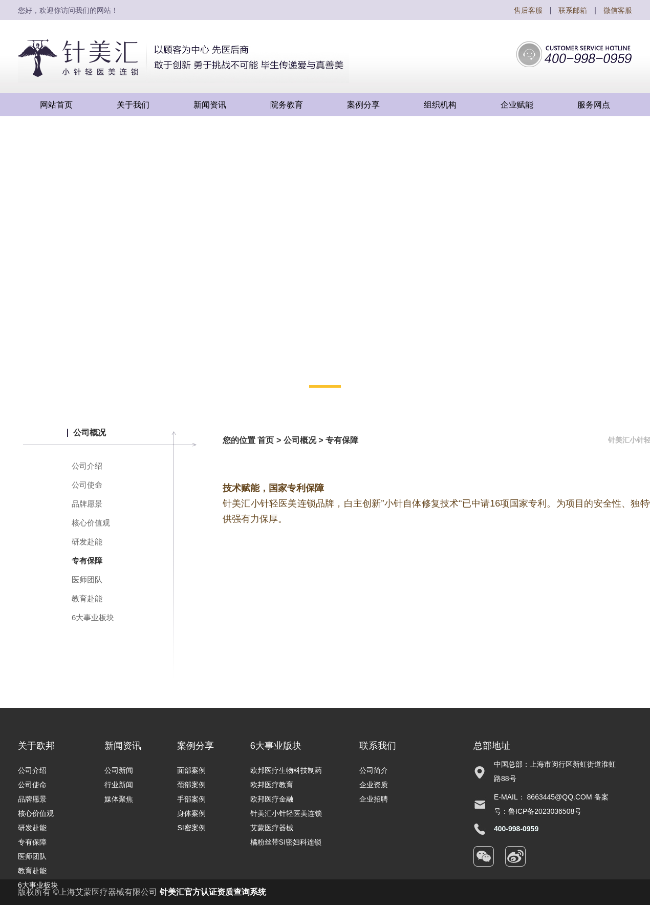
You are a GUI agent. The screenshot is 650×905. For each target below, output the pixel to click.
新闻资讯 (122, 746)
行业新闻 (118, 785)
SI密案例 (191, 828)
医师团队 (87, 579)
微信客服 (617, 10)
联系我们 (377, 746)
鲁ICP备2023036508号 (544, 811)
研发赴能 (87, 541)
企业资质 (373, 785)
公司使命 (87, 484)
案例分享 (195, 746)
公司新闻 (118, 770)
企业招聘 (373, 799)
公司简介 (373, 770)
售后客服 (528, 10)
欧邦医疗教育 (271, 785)
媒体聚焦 (118, 799)
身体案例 (191, 813)
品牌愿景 (87, 503)
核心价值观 (91, 522)
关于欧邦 (36, 746)
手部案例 (191, 799)
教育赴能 (87, 598)
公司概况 (300, 440)
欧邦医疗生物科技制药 (286, 770)
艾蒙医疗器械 (271, 828)
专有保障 (87, 560)
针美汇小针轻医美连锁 (286, 813)
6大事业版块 (275, 746)
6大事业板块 (93, 617)
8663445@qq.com (559, 797)
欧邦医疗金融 (271, 799)
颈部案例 (191, 785)
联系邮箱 (572, 10)
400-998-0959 (516, 829)
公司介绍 (87, 465)
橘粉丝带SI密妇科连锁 (285, 842)
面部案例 (191, 770)
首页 (265, 440)
